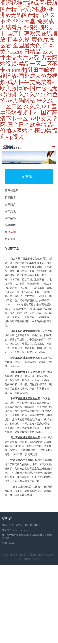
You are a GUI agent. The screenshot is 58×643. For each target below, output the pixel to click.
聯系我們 (7, 518)
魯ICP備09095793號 (29, 559)
